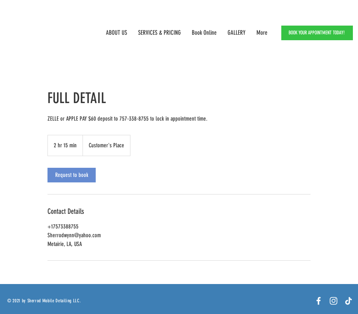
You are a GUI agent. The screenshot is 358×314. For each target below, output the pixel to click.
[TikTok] (348, 301)
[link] (71, 175)
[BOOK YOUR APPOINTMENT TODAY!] (317, 33)
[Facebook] (318, 301)
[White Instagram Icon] (333, 301)
